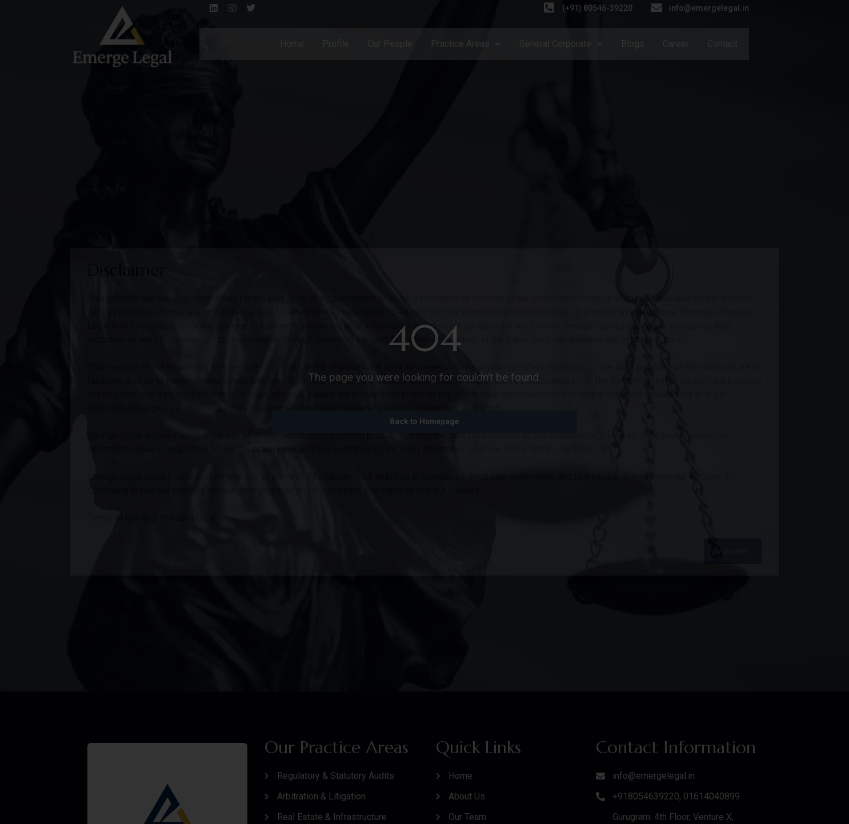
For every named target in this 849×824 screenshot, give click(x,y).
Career (676, 43)
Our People (390, 43)
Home (292, 43)
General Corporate (561, 44)
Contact (722, 43)
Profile (335, 43)
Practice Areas (466, 44)
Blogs (632, 43)
